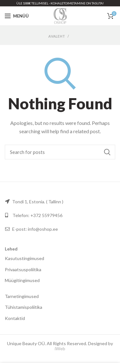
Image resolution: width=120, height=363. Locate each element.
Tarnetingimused (22, 296)
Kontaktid (15, 318)
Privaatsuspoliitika (23, 269)
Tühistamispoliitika (23, 307)
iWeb (60, 348)
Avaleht (56, 36)
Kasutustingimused (24, 258)
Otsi (107, 152)
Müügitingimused (22, 280)
